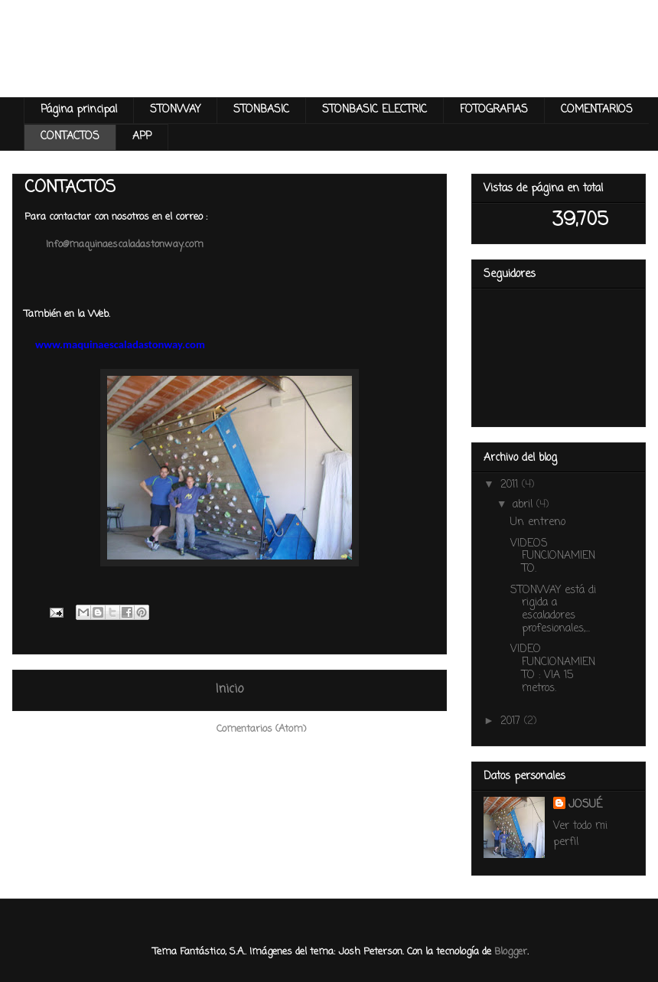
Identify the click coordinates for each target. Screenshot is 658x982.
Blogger (510, 951)
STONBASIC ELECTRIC (374, 110)
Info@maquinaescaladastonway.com (125, 244)
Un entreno (537, 522)
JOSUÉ (585, 805)
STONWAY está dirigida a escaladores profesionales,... (553, 609)
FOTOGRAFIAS (494, 110)
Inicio (229, 689)
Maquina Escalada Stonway (215, 64)
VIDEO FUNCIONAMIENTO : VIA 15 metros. (552, 668)
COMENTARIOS (597, 110)
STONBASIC (261, 110)
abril (524, 505)
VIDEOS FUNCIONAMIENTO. (552, 557)
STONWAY (175, 110)
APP (141, 137)
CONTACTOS (70, 137)
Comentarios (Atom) (261, 729)
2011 (511, 485)
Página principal (79, 110)
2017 (512, 721)
